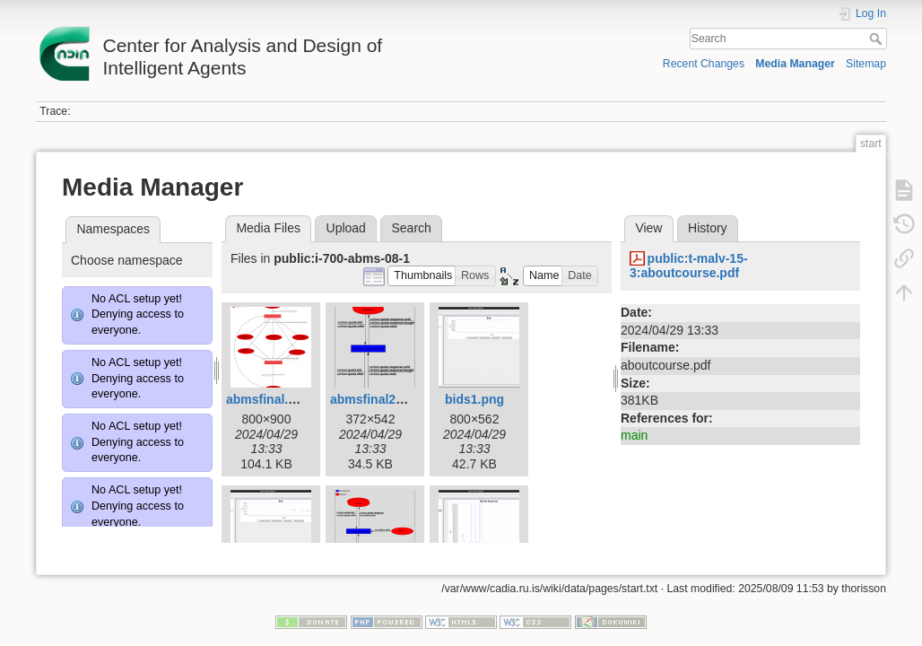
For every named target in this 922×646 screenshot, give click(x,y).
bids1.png (474, 399)
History (707, 228)
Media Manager (795, 63)
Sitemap (866, 63)
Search (877, 38)
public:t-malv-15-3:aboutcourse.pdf (689, 266)
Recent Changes (703, 63)
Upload (346, 228)
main (634, 435)
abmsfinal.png (268, 399)
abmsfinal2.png (376, 399)
